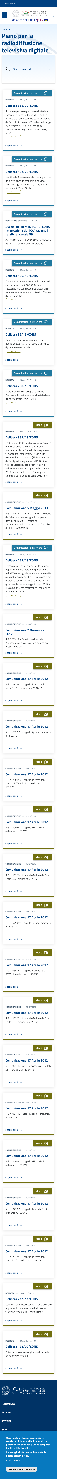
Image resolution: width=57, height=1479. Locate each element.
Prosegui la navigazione (21, 1470)
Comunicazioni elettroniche (31, 93)
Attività (6, 1421)
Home (5, 29)
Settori (6, 1412)
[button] (10, 3)
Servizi (6, 1429)
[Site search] (52, 15)
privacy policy (13, 1461)
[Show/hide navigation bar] (4, 15)
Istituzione (8, 1403)
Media (13, 136)
